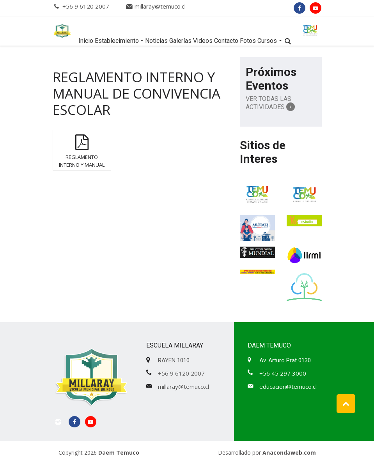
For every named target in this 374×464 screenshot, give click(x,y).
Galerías (180, 40)
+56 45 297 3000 (282, 373)
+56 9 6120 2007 (85, 6)
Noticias (156, 40)
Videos (203, 40)
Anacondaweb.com (289, 452)
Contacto (226, 40)
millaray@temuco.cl (160, 6)
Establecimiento (117, 40)
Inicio (85, 40)
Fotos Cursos (258, 40)
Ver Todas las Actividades (270, 103)
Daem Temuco (118, 452)
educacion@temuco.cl (288, 386)
